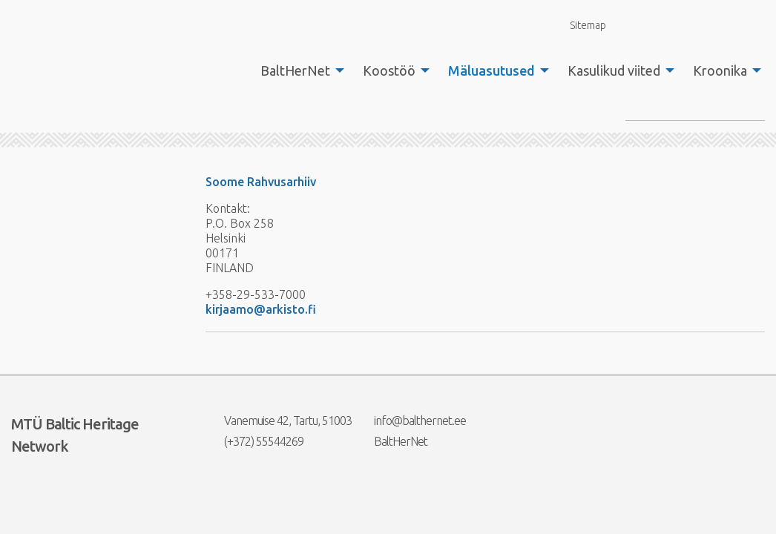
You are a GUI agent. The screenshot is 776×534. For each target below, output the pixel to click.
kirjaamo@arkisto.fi (260, 309)
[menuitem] (298, 70)
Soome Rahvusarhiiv (260, 181)
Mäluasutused (491, 70)
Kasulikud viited (614, 70)
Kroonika (720, 70)
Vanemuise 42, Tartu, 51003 (278, 420)
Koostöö (389, 70)
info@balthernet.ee (410, 420)
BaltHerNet (295, 70)
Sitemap (579, 25)
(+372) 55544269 (254, 441)
